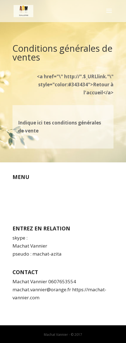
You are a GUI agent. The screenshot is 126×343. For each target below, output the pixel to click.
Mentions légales (31, 202)
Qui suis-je (24, 186)
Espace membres (31, 210)
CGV (16, 194)
